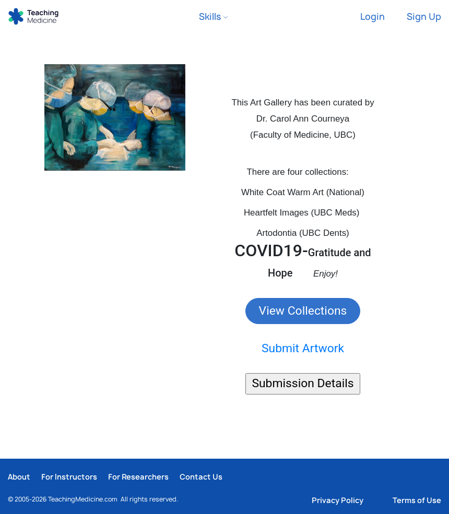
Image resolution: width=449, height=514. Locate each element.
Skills (213, 16)
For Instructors (69, 477)
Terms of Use (417, 500)
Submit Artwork (303, 348)
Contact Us (201, 477)
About (19, 477)
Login (372, 16)
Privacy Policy (337, 500)
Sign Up (424, 16)
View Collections (303, 311)
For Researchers (138, 477)
